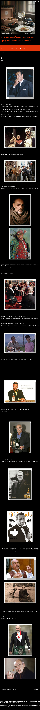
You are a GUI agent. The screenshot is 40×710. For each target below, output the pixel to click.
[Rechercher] (35, 1)
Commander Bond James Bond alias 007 (8, 689)
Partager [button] (36, 689)
